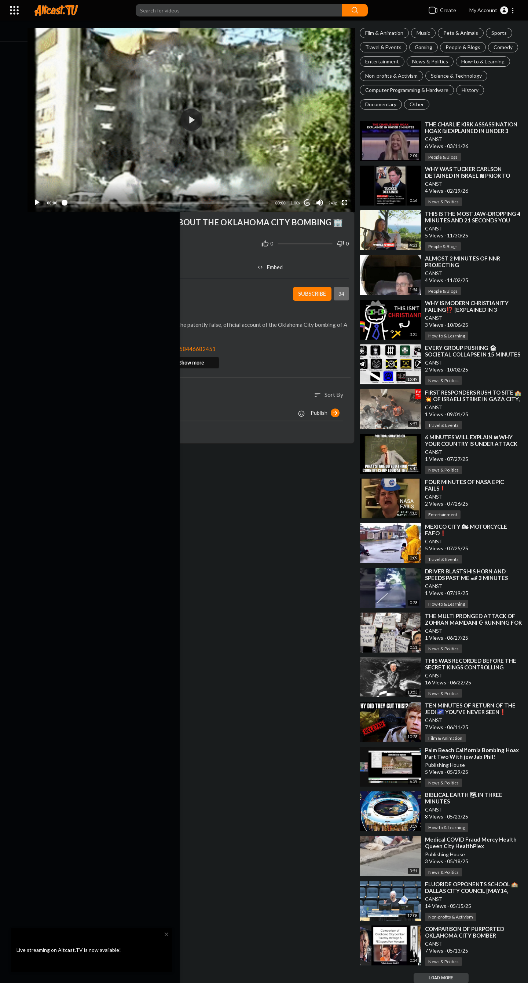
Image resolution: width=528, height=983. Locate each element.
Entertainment (384, 61)
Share (117, 263)
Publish (327, 409)
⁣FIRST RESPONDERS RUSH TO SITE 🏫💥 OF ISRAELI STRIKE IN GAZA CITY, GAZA (471, 399)
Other (419, 104)
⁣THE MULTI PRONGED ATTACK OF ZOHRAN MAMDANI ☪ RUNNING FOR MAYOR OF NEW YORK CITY (472, 622)
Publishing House (447, 765)
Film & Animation (386, 33)
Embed (273, 263)
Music (425, 33)
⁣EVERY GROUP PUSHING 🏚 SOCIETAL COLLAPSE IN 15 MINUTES (474, 351)
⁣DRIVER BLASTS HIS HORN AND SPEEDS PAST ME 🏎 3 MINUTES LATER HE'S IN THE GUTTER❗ (468, 578)
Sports (501, 33)
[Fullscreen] (346, 199)
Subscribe (313, 290)
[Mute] (321, 199)
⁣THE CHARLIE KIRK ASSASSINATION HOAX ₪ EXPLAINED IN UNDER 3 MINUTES (473, 131)
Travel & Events (385, 47)
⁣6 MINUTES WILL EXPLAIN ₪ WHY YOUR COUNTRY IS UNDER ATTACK (473, 440)
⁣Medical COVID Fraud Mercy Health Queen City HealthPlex (473, 842)
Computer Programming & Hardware (409, 90)
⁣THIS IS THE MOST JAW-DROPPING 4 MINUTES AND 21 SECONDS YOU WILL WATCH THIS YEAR (472, 220)
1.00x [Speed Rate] (297, 199)
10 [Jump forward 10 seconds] (308, 199)
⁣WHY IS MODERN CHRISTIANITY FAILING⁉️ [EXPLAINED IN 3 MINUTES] (469, 309)
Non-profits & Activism (393, 76)
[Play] (44, 199)
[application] (195, 118)
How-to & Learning (485, 61)
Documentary (383, 104)
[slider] (171, 199)
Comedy (505, 47)
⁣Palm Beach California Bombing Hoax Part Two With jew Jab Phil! (474, 753)
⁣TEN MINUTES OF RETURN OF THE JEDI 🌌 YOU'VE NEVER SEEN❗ (472, 708)
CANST (436, 139)
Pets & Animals (462, 33)
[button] (491, 10)
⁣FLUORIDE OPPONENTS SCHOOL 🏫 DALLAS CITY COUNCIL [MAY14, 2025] (473, 891)
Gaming (425, 47)
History (472, 90)
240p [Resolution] (334, 199)
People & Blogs (465, 47)
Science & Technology (458, 76)
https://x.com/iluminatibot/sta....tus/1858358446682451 (152, 345)
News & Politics (432, 61)
